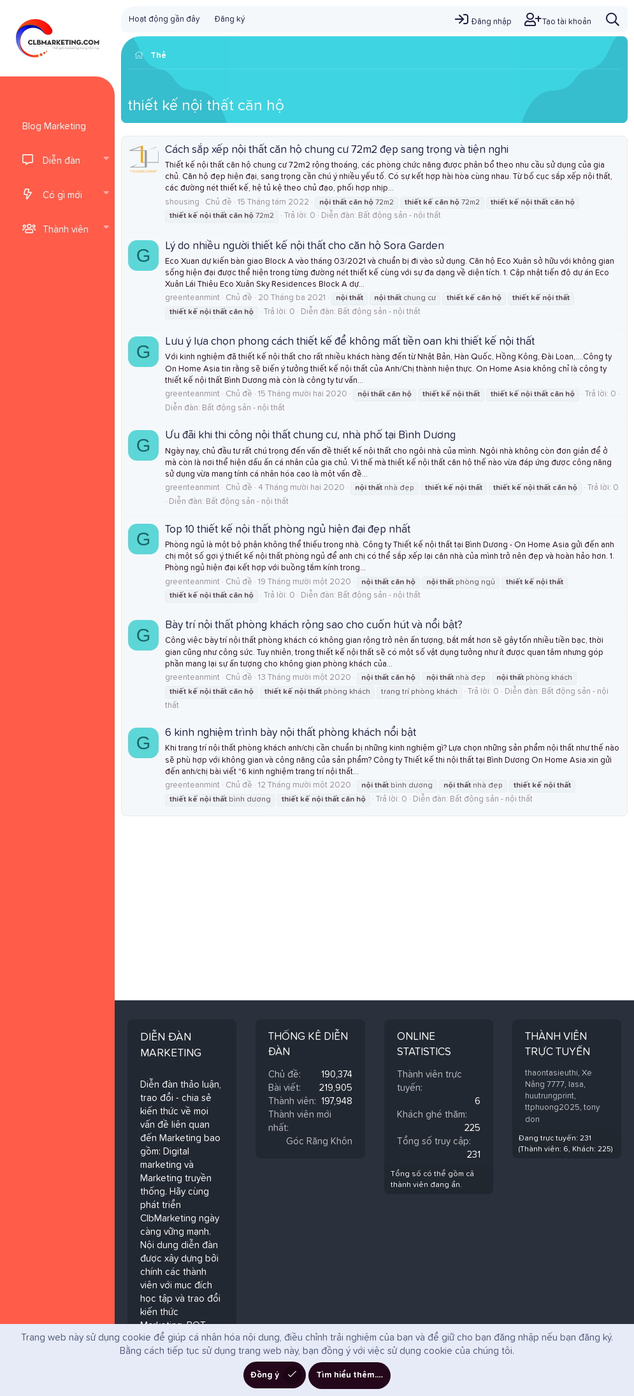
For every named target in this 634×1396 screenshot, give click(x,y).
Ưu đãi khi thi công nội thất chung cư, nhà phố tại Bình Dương (310, 435)
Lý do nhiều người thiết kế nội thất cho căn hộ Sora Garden (304, 246)
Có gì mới (62, 195)
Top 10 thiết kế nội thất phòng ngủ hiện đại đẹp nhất (287, 529)
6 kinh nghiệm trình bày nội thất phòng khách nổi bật (290, 733)
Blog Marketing (54, 126)
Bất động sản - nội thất (399, 216)
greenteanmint (192, 298)
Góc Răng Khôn (319, 1141)
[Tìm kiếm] (613, 19)
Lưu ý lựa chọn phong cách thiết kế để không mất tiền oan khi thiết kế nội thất (350, 341)
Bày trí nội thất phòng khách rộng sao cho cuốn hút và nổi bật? (314, 625)
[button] (106, 160)
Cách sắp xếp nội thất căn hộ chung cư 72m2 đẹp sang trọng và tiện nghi (336, 150)
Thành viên (66, 229)
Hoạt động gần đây (164, 19)
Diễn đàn (61, 161)
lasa (576, 1085)
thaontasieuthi (551, 1073)
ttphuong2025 (552, 1108)
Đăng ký (230, 19)
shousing (182, 202)
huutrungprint (549, 1096)
